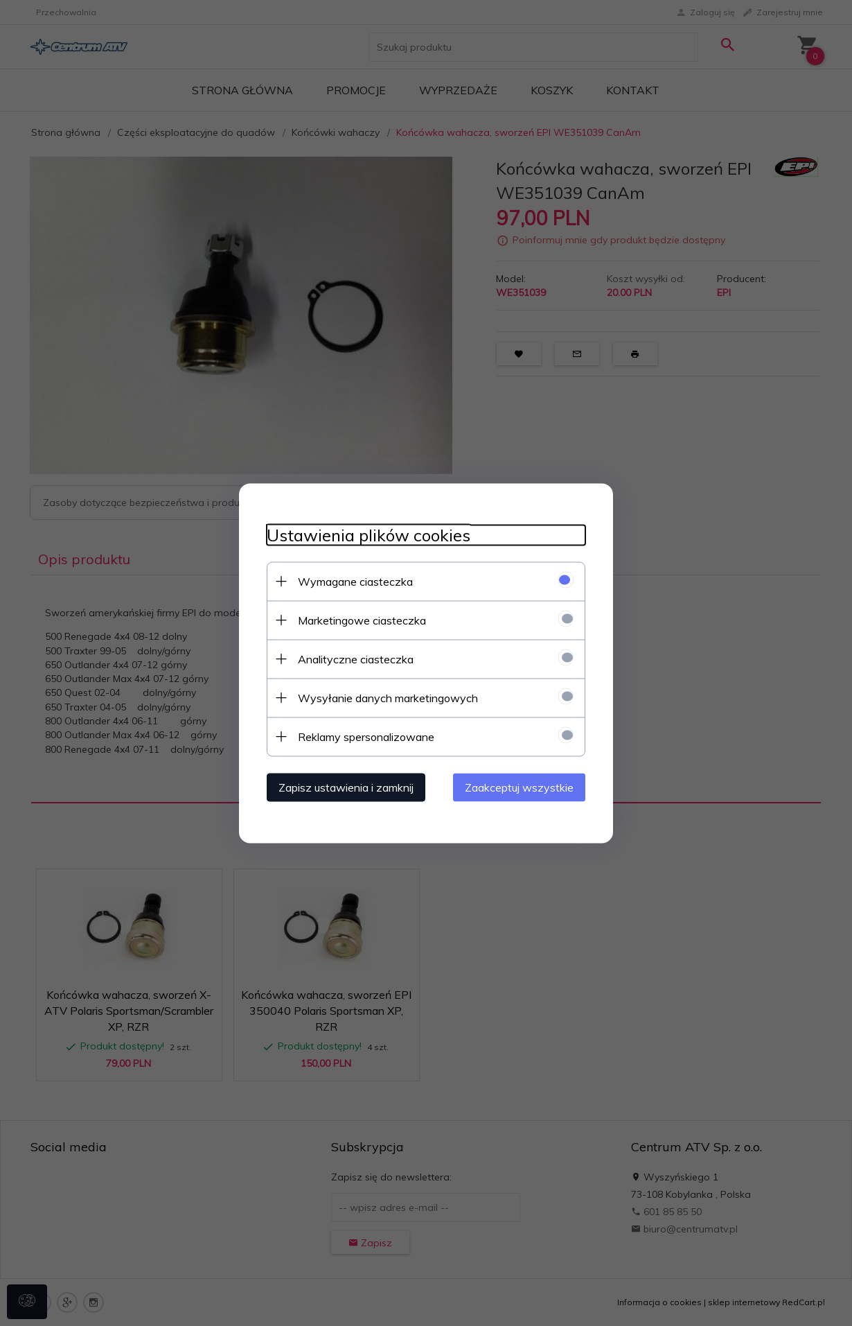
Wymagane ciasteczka (355, 581)
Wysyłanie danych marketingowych (388, 697)
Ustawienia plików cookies (368, 535)
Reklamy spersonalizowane (366, 736)
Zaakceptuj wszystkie (519, 787)
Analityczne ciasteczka (356, 658)
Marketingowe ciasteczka (362, 620)
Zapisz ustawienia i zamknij (346, 787)
